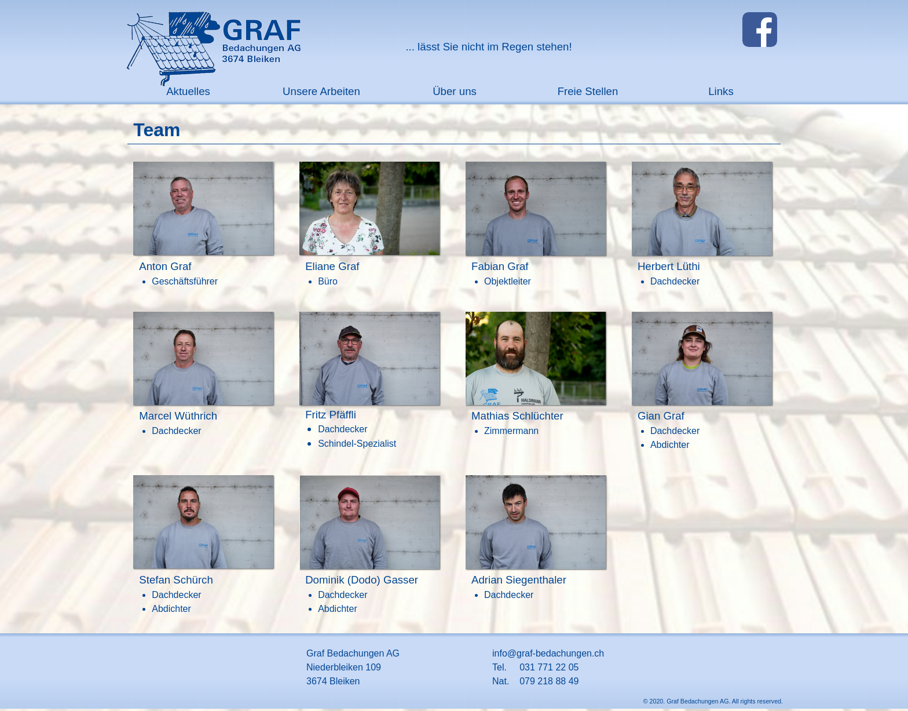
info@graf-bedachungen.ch (548, 653)
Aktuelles (188, 91)
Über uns (455, 91)
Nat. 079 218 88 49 (535, 681)
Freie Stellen (588, 91)
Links (721, 91)
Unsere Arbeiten (321, 91)
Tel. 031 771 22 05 (535, 667)
